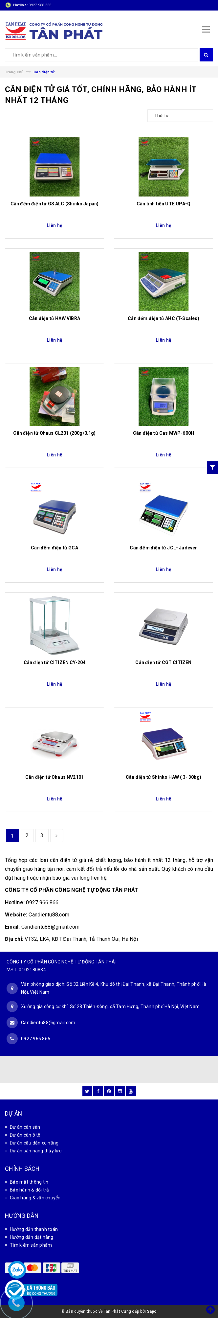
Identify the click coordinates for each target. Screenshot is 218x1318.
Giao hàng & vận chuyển (35, 1197)
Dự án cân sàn (25, 1127)
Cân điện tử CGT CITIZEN (163, 662)
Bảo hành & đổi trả (29, 1189)
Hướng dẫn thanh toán (34, 1229)
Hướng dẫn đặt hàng (32, 1237)
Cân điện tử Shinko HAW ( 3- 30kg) (163, 777)
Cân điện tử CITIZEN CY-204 (55, 662)
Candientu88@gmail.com (48, 1022)
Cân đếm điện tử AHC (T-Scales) (163, 318)
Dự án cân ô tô (25, 1135)
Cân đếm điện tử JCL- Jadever (163, 547)
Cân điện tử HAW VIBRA (54, 318)
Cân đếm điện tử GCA (54, 547)
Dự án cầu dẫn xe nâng (34, 1142)
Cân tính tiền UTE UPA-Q (163, 203)
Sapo (152, 1311)
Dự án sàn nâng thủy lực (35, 1150)
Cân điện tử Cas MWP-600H (163, 433)
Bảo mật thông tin (29, 1182)
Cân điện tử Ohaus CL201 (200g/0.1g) (54, 433)
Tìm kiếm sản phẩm (31, 1245)
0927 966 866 (40, 5)
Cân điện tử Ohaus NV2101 (54, 777)
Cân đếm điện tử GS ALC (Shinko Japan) (55, 203)
